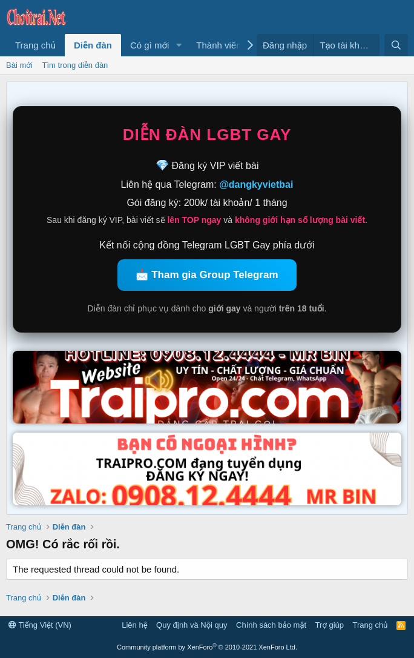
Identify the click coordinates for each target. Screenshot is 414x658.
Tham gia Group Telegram (214, 275)
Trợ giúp (329, 625)
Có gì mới (149, 45)
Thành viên (218, 45)
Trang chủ (35, 45)
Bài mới (19, 65)
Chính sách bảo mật (271, 625)
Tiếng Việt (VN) (39, 625)
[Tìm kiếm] (396, 45)
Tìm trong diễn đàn (75, 65)
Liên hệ (134, 625)
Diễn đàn (93, 45)
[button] (178, 45)
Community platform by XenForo (207, 647)
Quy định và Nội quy (192, 625)
